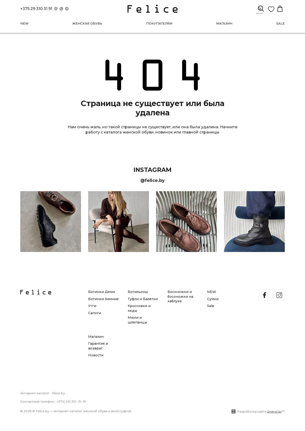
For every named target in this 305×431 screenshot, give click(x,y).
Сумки (213, 299)
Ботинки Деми (101, 292)
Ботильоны (138, 292)
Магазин (96, 336)
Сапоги (94, 313)
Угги (92, 306)
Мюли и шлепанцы (137, 320)
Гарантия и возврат (98, 345)
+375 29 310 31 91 (36, 9)
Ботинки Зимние (103, 299)
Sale (210, 306)
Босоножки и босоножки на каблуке (180, 296)
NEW (211, 292)
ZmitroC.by (274, 411)
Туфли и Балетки (143, 299)
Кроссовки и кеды (139, 308)
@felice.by (152, 182)
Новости (95, 355)
